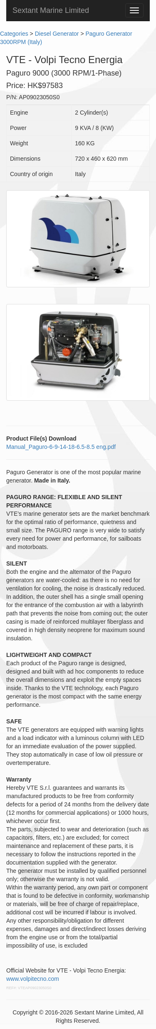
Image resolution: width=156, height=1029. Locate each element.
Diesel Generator (57, 33)
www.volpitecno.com (32, 978)
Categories (14, 33)
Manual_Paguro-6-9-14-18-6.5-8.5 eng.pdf (61, 446)
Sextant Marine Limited (50, 10)
